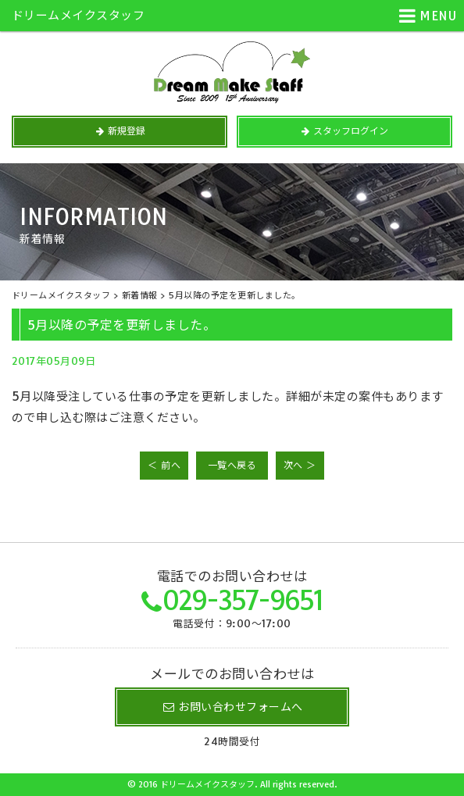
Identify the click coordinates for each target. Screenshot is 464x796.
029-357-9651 (242, 600)
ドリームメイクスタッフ (78, 15)
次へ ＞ (300, 465)
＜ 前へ (164, 465)
